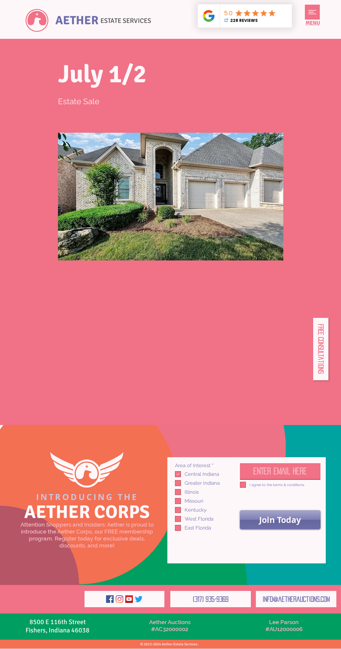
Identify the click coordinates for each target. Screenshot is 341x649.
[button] (312, 12)
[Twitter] (138, 599)
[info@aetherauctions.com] (296, 599)
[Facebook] (110, 599)
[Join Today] (280, 519)
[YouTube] (129, 599)
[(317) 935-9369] (210, 599)
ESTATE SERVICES (125, 21)
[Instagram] (119, 599)
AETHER (76, 20)
